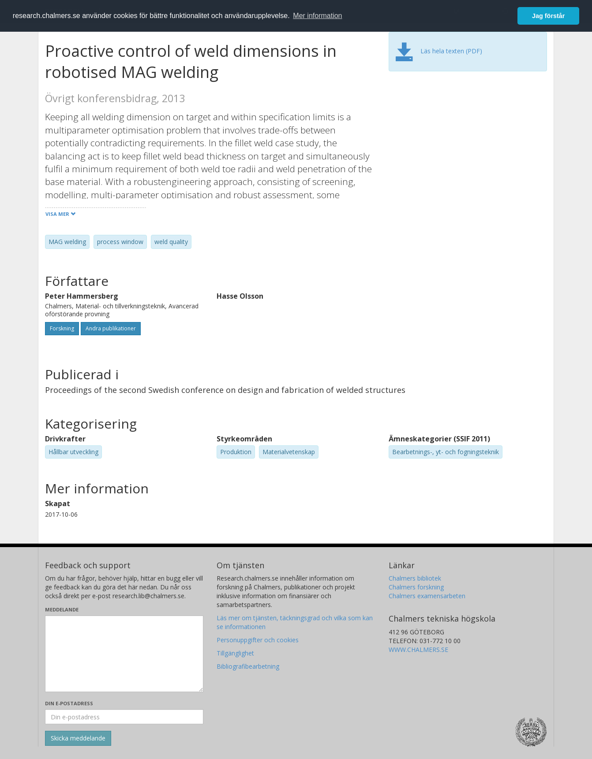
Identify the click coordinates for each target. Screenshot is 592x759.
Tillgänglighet (235, 653)
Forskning (62, 328)
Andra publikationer (111, 328)
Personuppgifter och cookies (258, 640)
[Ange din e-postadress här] (124, 716)
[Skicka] (78, 738)
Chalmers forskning (416, 587)
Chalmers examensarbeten (427, 596)
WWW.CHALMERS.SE (418, 649)
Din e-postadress (69, 703)
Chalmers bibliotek (415, 578)
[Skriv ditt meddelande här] (124, 653)
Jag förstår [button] (548, 15)
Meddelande (62, 609)
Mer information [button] (317, 15)
